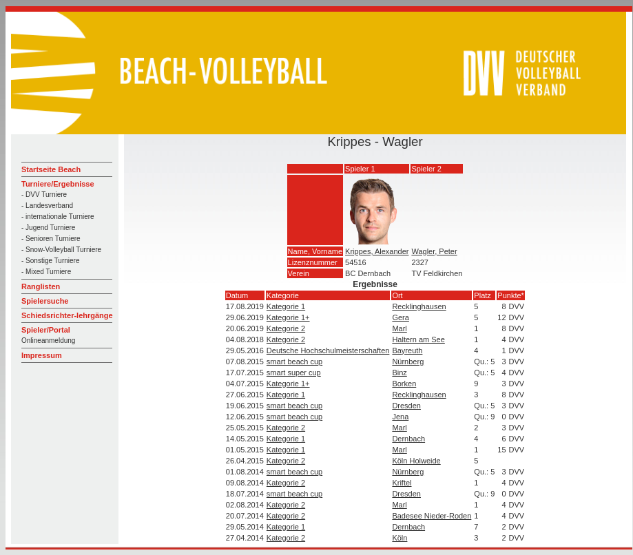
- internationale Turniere (57, 216)
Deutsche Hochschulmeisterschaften (328, 350)
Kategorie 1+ (288, 317)
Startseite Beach (51, 169)
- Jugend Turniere (48, 227)
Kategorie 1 (286, 306)
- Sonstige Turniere (50, 260)
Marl (399, 328)
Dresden (406, 405)
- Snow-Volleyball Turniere (61, 249)
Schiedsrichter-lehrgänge (67, 315)
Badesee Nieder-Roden (431, 516)
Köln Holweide (416, 461)
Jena (400, 416)
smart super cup (294, 372)
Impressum (41, 355)
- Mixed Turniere (46, 271)
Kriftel (401, 483)
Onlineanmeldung (48, 340)
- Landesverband (47, 205)
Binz (399, 372)
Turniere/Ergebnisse (57, 184)
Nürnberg (408, 361)
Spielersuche (44, 301)
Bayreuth (407, 350)
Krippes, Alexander (376, 251)
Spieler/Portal (45, 330)
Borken (404, 383)
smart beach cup (294, 361)
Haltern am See (418, 339)
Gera (400, 317)
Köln (399, 538)
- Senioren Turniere (51, 238)
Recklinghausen (419, 306)
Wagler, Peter (434, 251)
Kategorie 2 (286, 328)
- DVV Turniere (44, 194)
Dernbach (408, 438)
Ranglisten (40, 286)
